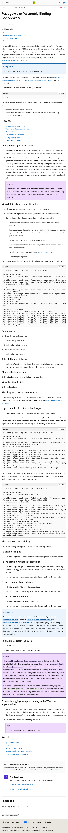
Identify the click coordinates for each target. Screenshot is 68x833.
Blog (27, 827)
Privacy (44, 827)
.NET (10, 7)
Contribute (35, 827)
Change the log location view (16, 126)
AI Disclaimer (6, 827)
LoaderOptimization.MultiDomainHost (17, 622)
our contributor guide (53, 770)
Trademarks (35, 830)
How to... (6, 33)
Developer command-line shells (17, 754)
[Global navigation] (2, 3)
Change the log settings (14, 137)
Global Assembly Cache (14, 748)
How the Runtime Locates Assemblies (19, 751)
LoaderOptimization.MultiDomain (39, 620)
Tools (7, 745)
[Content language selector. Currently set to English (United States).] (11, 822)
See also (5, 41)
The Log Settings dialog (10, 38)
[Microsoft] (34, 2)
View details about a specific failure (18, 129)
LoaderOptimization (10, 620)
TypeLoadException (8, 60)
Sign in (64, 3)
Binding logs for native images (12, 35)
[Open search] (59, 3)
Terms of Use (25, 830)
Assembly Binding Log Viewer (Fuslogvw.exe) (23, 661)
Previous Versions (17, 827)
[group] (34, 297)
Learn (4, 7)
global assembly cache (46, 252)
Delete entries (10, 132)
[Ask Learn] (61, 7)
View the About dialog (13, 140)
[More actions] (64, 7)
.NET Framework (20, 7)
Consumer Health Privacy (9, 830)
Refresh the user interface (15, 134)
